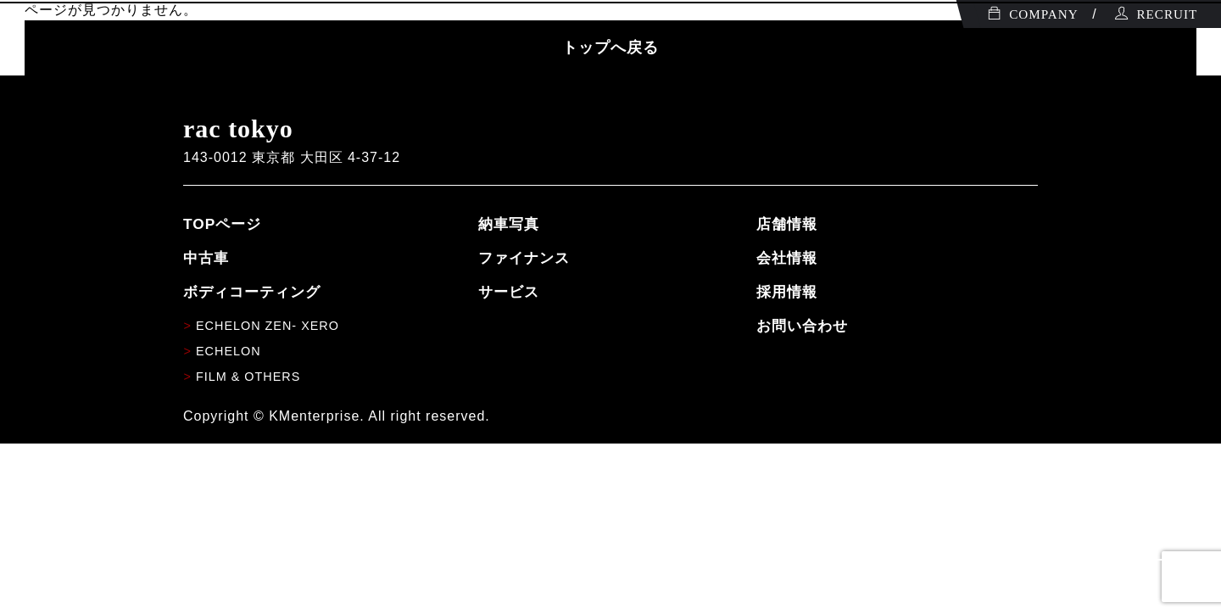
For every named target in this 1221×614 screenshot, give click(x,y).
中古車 (206, 257)
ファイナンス (524, 257)
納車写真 (508, 223)
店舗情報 (786, 223)
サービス (508, 291)
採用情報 (786, 291)
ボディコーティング (252, 291)
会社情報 (786, 257)
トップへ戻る (610, 47)
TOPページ (222, 223)
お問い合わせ (802, 325)
